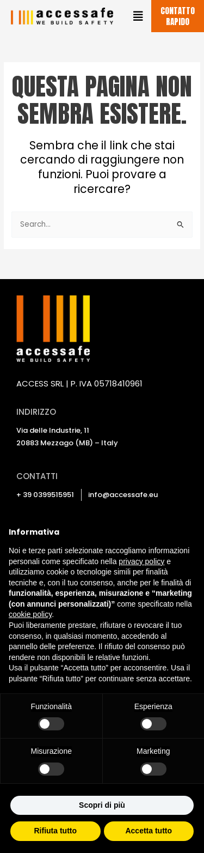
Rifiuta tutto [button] (55, 830)
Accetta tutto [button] (148, 830)
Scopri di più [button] (102, 805)
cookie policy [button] (30, 614)
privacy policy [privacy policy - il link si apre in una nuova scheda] (141, 561)
